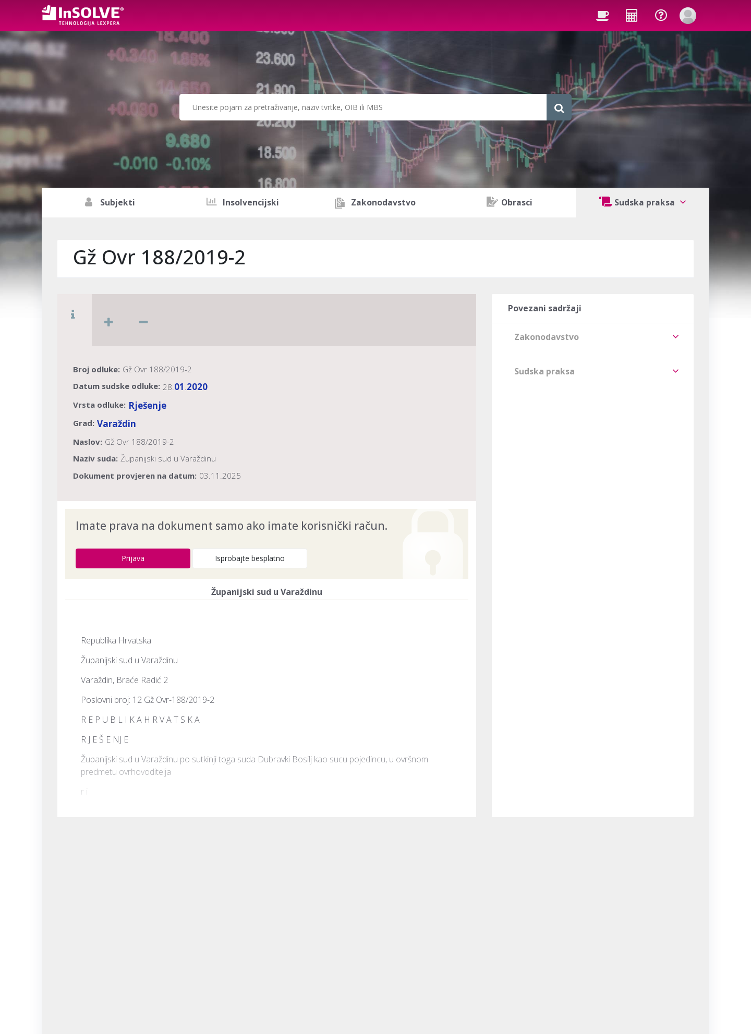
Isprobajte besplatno (250, 558)
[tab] (593, 336)
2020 (197, 387)
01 (179, 387)
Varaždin (116, 424)
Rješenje (147, 405)
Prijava (133, 558)
